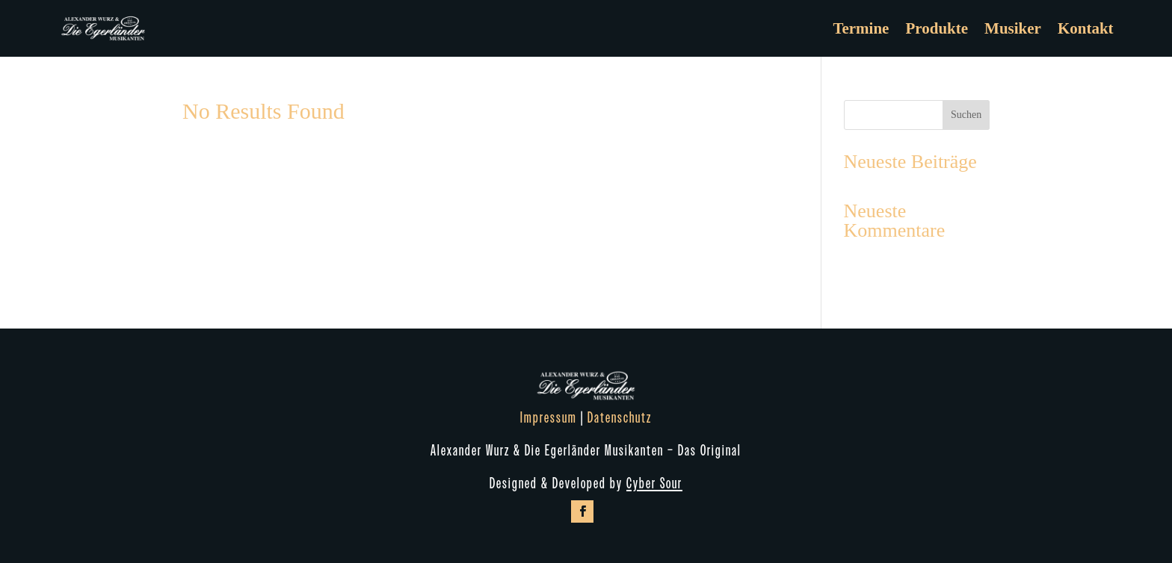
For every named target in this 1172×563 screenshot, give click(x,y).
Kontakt (1086, 28)
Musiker (1012, 28)
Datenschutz (619, 418)
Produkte (936, 28)
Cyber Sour (654, 483)
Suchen (966, 114)
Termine (861, 28)
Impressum (548, 418)
